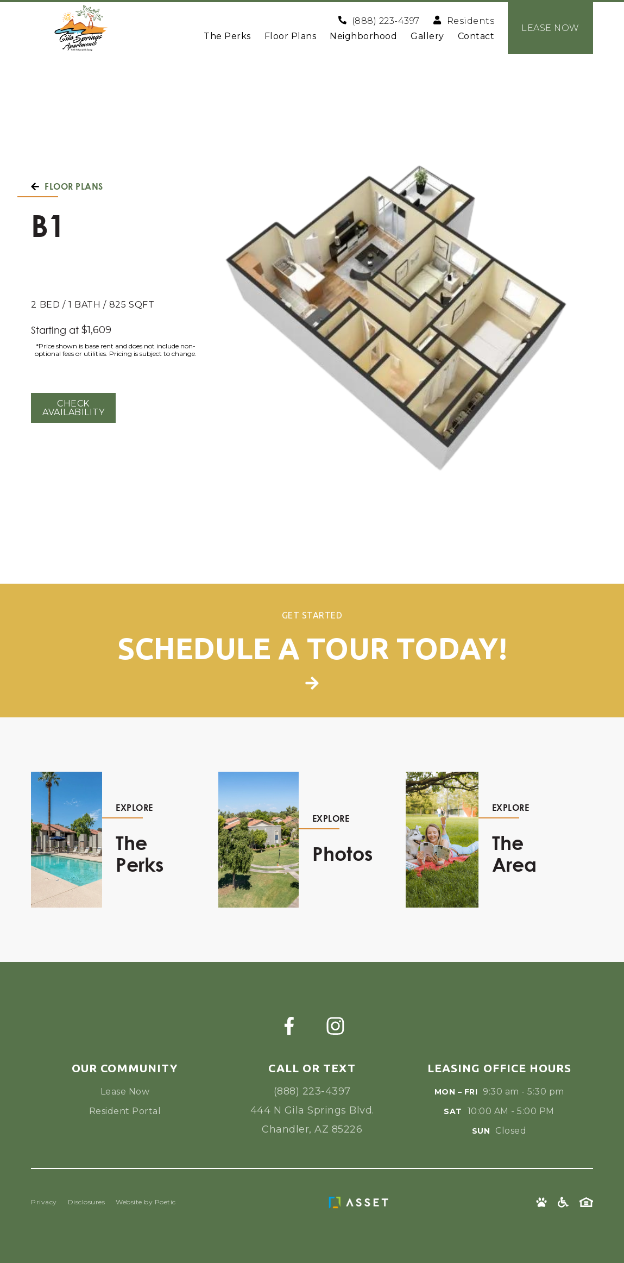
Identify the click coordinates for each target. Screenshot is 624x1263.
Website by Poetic (146, 1202)
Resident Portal (125, 1111)
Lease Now (125, 1091)
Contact (476, 36)
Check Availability (73, 407)
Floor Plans (290, 36)
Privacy (44, 1202)
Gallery (427, 36)
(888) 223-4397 (312, 1091)
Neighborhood (363, 36)
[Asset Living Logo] (361, 1202)
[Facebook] (289, 1025)
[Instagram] (335, 1025)
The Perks (227, 36)
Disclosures (86, 1202)
